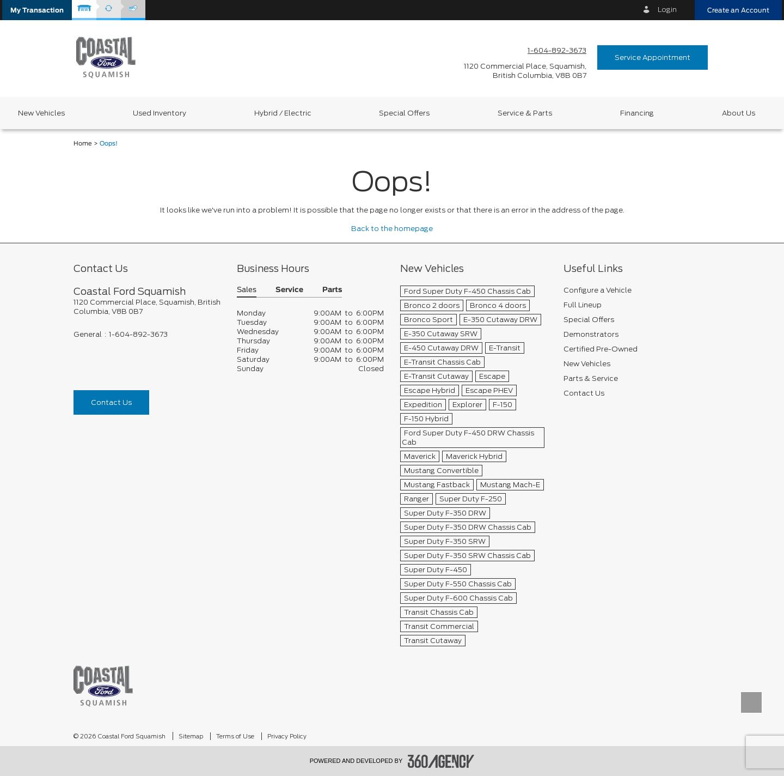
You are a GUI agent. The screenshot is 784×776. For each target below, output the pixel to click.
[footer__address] (147, 307)
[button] (37, 10)
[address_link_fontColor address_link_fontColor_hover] (525, 71)
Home (83, 144)
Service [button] (289, 290)
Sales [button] (246, 290)
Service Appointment (652, 57)
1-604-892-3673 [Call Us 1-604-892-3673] (557, 50)
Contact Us (111, 402)
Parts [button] (332, 290)
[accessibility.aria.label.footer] (441, 761)
